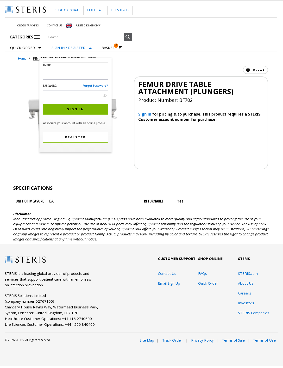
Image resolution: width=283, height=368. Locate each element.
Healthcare (95, 10)
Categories (25, 37)
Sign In (145, 114)
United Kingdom (87, 25)
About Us (245, 283)
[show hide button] (105, 95)
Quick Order (25, 48)
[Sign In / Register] (71, 47)
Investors (246, 303)
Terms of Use (264, 340)
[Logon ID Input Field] (75, 75)
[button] (128, 37)
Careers (244, 293)
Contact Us (54, 25)
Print (258, 70)
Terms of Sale (233, 340)
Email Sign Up (169, 283)
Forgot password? (95, 86)
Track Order (172, 340)
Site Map (147, 340)
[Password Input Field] (75, 95)
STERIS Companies (253, 312)
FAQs (202, 273)
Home (22, 58)
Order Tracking (28, 25)
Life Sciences (120, 10)
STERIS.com (248, 273)
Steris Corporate (67, 10)
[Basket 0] (111, 47)
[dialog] (75, 105)
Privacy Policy (202, 340)
